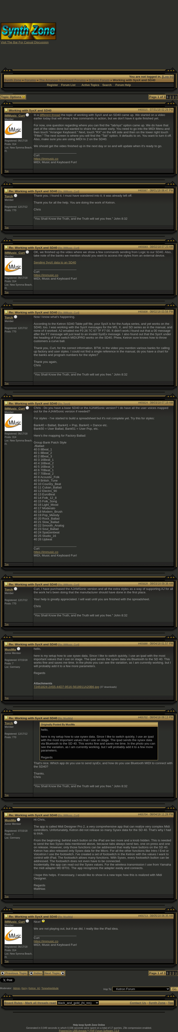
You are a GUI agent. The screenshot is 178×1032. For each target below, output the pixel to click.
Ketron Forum (99, 80)
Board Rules (13, 1003)
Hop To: (107, 989)
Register (52, 85)
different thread (50, 115)
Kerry (24, 988)
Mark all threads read (40, 1003)
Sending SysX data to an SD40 (55, 262)
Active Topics (90, 85)
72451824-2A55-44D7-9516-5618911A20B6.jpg (66, 687)
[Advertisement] (117, 33)
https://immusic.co (46, 158)
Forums (30, 80)
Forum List (68, 85)
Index (36, 973)
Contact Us (138, 1003)
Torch (9, 196)
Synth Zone (12, 80)
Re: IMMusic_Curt (68, 191)
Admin (16, 988)
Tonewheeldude (50, 988)
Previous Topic (14, 973)
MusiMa (10, 649)
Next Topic (54, 973)
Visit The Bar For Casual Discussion (25, 42)
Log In (167, 76)
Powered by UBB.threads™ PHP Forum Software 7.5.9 (89, 1030)
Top (7, 171)
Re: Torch (64, 403)
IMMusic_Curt (15, 115)
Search (107, 85)
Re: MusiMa (65, 718)
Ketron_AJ (34, 988)
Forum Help (123, 85)
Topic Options (13, 97)
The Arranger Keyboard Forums (62, 80)
